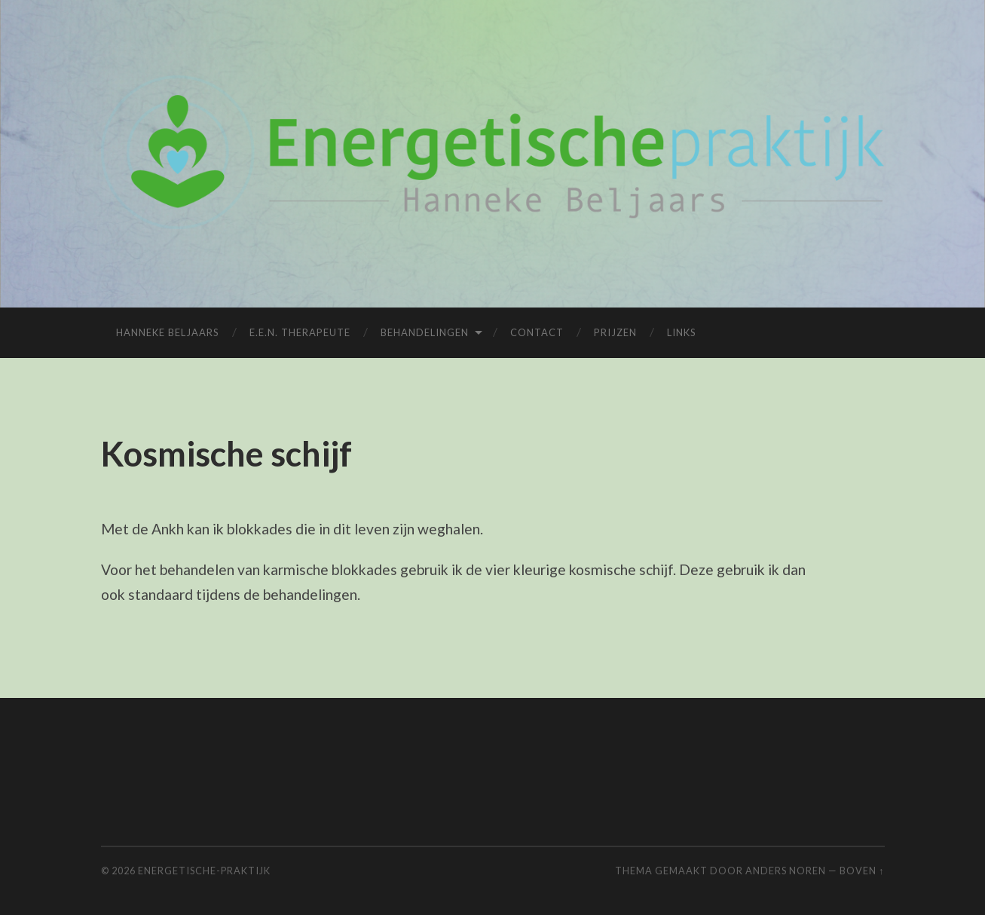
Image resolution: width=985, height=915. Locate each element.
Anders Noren (785, 871)
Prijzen (615, 332)
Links (681, 332)
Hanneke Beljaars (167, 332)
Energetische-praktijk (204, 871)
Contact (537, 332)
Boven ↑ (862, 871)
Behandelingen (425, 332)
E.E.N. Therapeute (299, 332)
